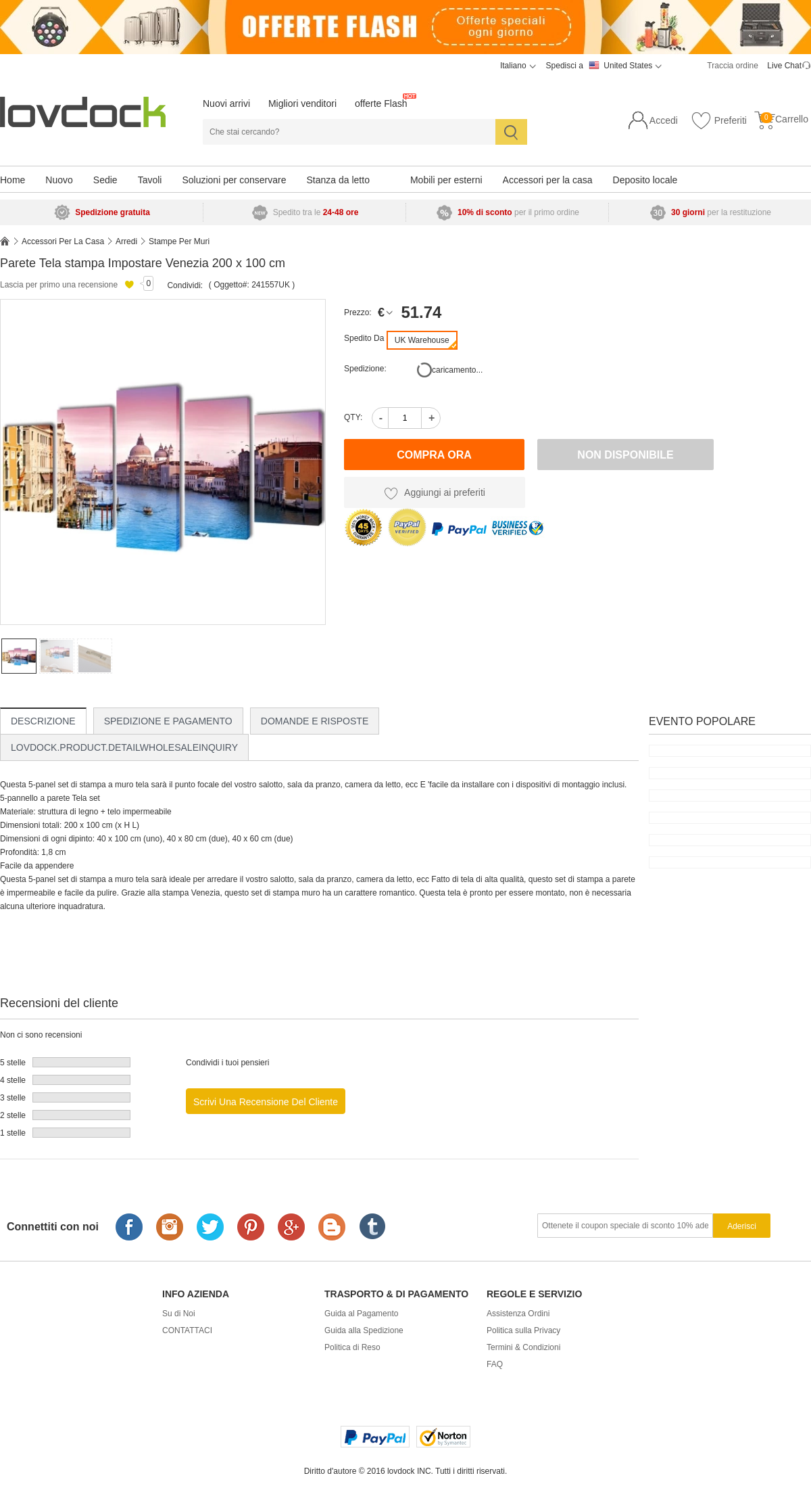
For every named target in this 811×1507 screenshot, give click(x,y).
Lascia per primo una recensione (59, 284)
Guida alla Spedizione (363, 1330)
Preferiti (719, 121)
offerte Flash (381, 103)
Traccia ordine (732, 65)
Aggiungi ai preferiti (434, 493)
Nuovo (58, 180)
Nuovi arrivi (226, 103)
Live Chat (784, 65)
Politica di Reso (352, 1347)
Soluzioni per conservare (234, 180)
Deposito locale (645, 180)
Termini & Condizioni (523, 1347)
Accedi (663, 120)
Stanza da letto (338, 180)
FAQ (495, 1364)
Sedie (105, 180)
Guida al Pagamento (361, 1313)
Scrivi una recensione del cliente (265, 1101)
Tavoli (150, 180)
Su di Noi (178, 1313)
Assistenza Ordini (518, 1313)
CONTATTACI (187, 1330)
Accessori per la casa (548, 180)
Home (12, 180)
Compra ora (434, 455)
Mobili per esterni (446, 180)
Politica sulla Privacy (523, 1330)
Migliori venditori (302, 103)
